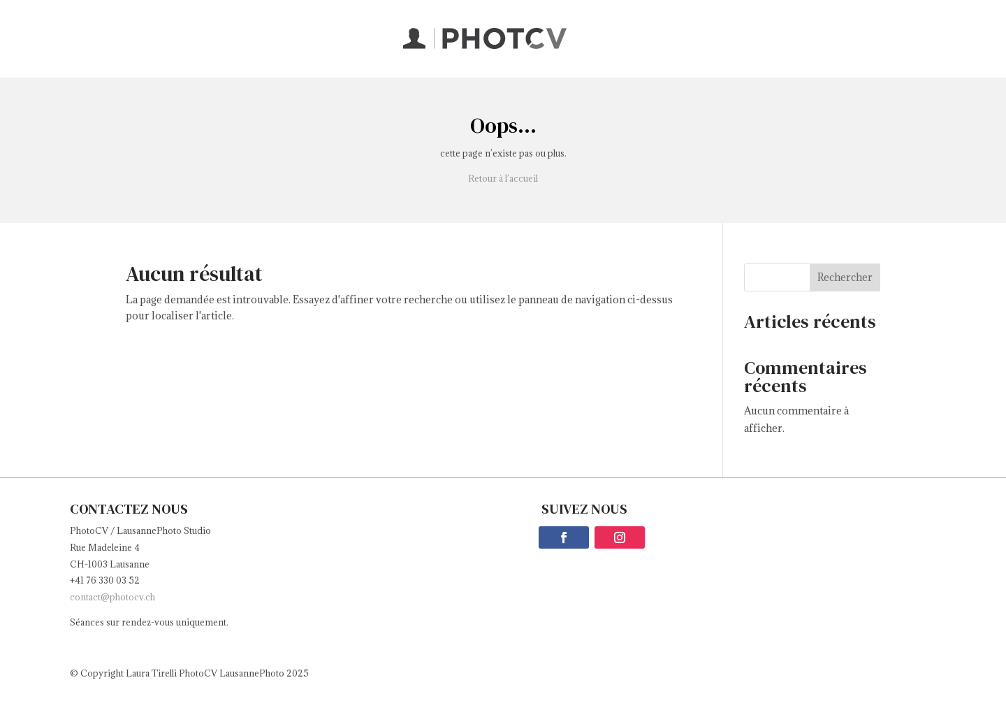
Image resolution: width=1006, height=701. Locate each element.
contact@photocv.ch (112, 596)
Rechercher (845, 277)
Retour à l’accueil (503, 178)
